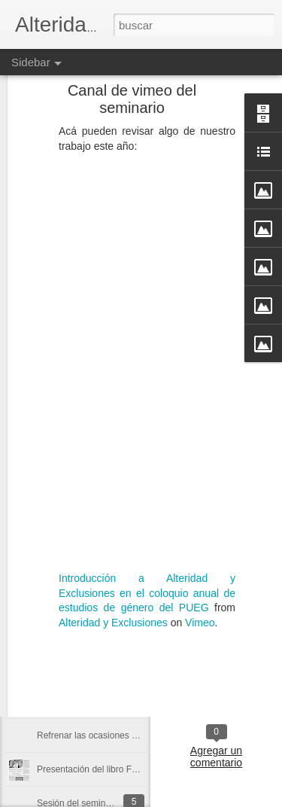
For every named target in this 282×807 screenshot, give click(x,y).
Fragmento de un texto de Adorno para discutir (130, 634)
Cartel (245, 662)
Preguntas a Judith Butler (87, 566)
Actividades (198, 662)
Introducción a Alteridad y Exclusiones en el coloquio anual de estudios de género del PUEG (147, 538)
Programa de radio (74, 667)
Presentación (216, 674)
